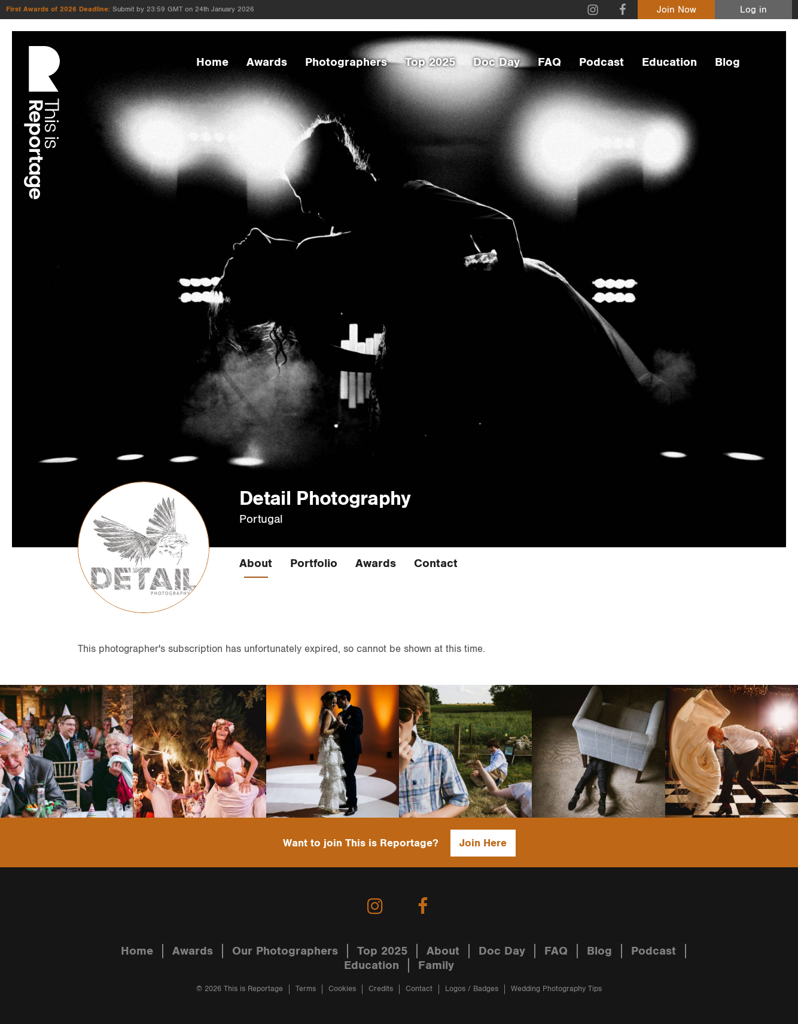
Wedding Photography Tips (556, 989)
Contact (436, 563)
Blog (727, 62)
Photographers (346, 62)
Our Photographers (285, 951)
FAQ (549, 62)
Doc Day (496, 62)
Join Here (483, 843)
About (255, 563)
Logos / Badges (471, 989)
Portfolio (313, 563)
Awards (266, 62)
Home (212, 62)
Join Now (676, 10)
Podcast (601, 62)
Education (669, 62)
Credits (380, 989)
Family (436, 965)
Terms (306, 989)
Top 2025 (430, 62)
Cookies (342, 989)
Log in (753, 10)
